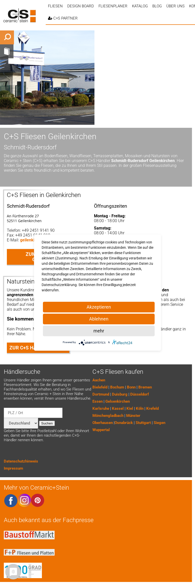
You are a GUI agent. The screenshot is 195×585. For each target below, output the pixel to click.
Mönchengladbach (107, 415)
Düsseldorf (139, 394)
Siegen (159, 422)
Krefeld (152, 408)
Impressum (13, 468)
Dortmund (100, 394)
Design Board (80, 6)
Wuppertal (101, 430)
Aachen (98, 380)
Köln (139, 408)
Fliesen (55, 6)
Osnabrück (124, 422)
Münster (133, 415)
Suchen (47, 423)
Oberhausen (102, 422)
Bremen (145, 387)
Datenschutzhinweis (21, 461)
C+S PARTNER (63, 18)
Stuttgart (143, 422)
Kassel (118, 408)
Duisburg (119, 394)
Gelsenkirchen (117, 401)
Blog (157, 6)
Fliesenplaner (113, 6)
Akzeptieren (99, 307)
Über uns (175, 6)
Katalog (140, 6)
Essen (97, 401)
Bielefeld (99, 387)
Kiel (129, 408)
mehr (98, 330)
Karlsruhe (100, 408)
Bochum (117, 387)
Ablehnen (98, 319)
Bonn (131, 387)
